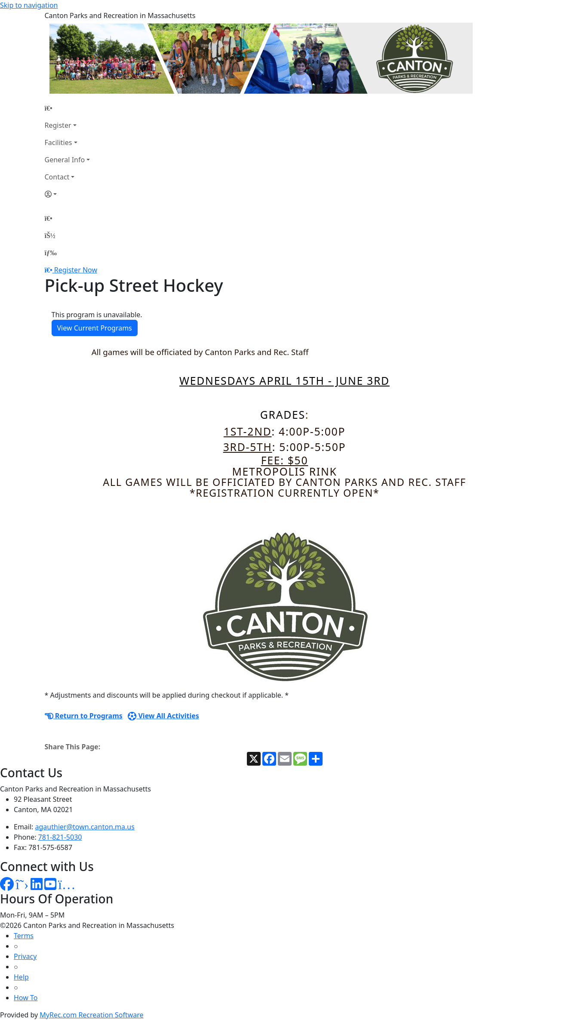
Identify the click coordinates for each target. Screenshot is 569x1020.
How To (25, 997)
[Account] (67, 194)
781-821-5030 (60, 837)
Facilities (58, 142)
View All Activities (163, 715)
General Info (65, 159)
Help (21, 977)
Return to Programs (84, 715)
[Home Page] (67, 108)
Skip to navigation (29, 5)
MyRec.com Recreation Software (91, 1015)
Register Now (75, 270)
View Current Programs (94, 328)
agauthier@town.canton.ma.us (85, 826)
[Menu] (51, 252)
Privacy (25, 956)
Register (58, 125)
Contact (57, 177)
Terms (24, 935)
